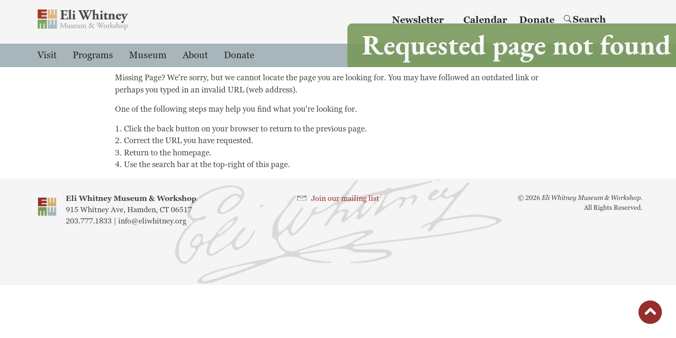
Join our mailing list (345, 198)
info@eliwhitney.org (152, 221)
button (650, 314)
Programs (93, 55)
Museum (148, 55)
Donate (239, 55)
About (195, 55)
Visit (47, 55)
